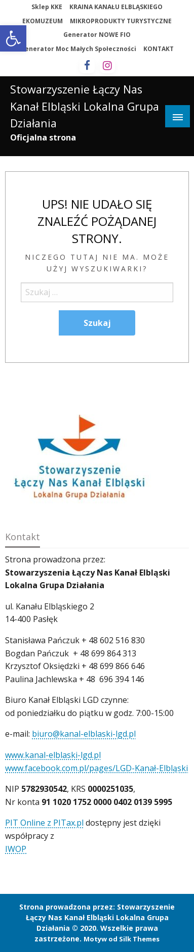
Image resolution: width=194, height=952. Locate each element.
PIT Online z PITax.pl (44, 822)
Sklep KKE (46, 7)
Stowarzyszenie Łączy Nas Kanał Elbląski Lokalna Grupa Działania (84, 106)
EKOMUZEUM (42, 21)
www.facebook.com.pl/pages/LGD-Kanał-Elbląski (96, 768)
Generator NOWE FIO (97, 34)
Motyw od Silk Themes (122, 938)
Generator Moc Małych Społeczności (78, 48)
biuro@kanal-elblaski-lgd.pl (84, 733)
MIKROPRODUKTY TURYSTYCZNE (121, 21)
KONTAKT (158, 48)
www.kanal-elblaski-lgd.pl (53, 754)
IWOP (15, 848)
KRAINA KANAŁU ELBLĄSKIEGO (116, 7)
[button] (13, 38)
